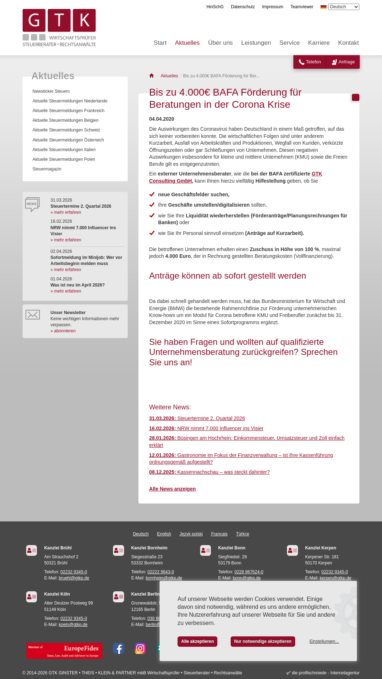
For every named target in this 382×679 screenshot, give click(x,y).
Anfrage (347, 61)
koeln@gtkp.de (73, 624)
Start (160, 42)
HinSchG (215, 6)
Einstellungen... (324, 641)
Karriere (319, 42)
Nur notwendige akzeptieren (263, 641)
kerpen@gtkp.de (335, 578)
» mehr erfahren (66, 212)
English (164, 533)
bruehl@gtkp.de (74, 578)
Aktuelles (187, 42)
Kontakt (348, 42)
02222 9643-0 (160, 571)
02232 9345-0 (74, 571)
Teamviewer (302, 6)
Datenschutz (243, 6)
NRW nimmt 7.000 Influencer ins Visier (206, 428)
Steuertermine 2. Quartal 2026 (197, 418)
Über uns (220, 42)
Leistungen (256, 42)
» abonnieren (63, 330)
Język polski (191, 533)
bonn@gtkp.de (247, 578)
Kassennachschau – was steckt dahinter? (209, 472)
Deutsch (140, 533)
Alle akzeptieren (197, 641)
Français (219, 533)
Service (289, 42)
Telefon (313, 61)
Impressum (272, 6)
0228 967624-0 (249, 571)
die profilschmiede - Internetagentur (326, 672)
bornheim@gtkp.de (164, 578)
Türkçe (242, 533)
